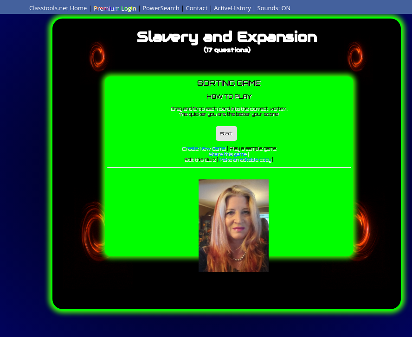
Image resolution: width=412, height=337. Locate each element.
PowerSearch (161, 8)
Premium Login (114, 8)
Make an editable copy (245, 159)
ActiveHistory (232, 8)
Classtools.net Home (58, 8)
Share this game (227, 154)
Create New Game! (204, 148)
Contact (197, 8)
